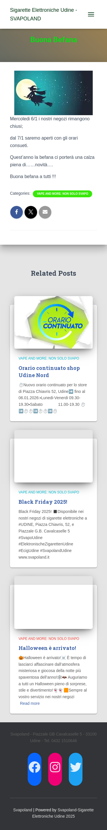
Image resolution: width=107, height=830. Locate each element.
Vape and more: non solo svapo (62, 193)
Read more (30, 703)
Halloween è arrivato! (47, 647)
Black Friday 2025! (43, 501)
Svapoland (22, 810)
